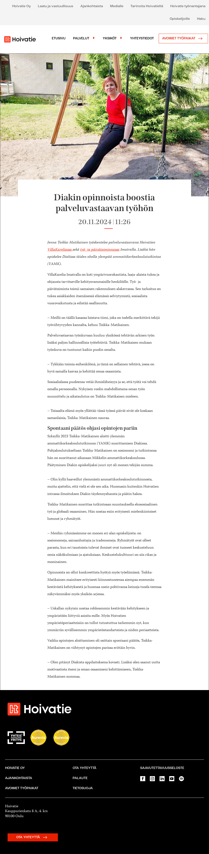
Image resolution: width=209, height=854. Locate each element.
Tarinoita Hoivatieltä (146, 6)
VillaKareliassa (60, 250)
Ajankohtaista (91, 6)
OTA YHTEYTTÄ (32, 837)
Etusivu (58, 38)
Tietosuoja (83, 788)
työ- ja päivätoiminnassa (100, 250)
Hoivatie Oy (21, 6)
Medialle (116, 6)
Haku (201, 19)
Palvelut (81, 38)
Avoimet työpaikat (183, 38)
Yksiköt (110, 38)
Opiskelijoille (180, 19)
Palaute (80, 778)
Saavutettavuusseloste (162, 768)
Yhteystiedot (142, 38)
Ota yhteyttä (84, 768)
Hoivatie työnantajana (187, 6)
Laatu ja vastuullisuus (55, 6)
